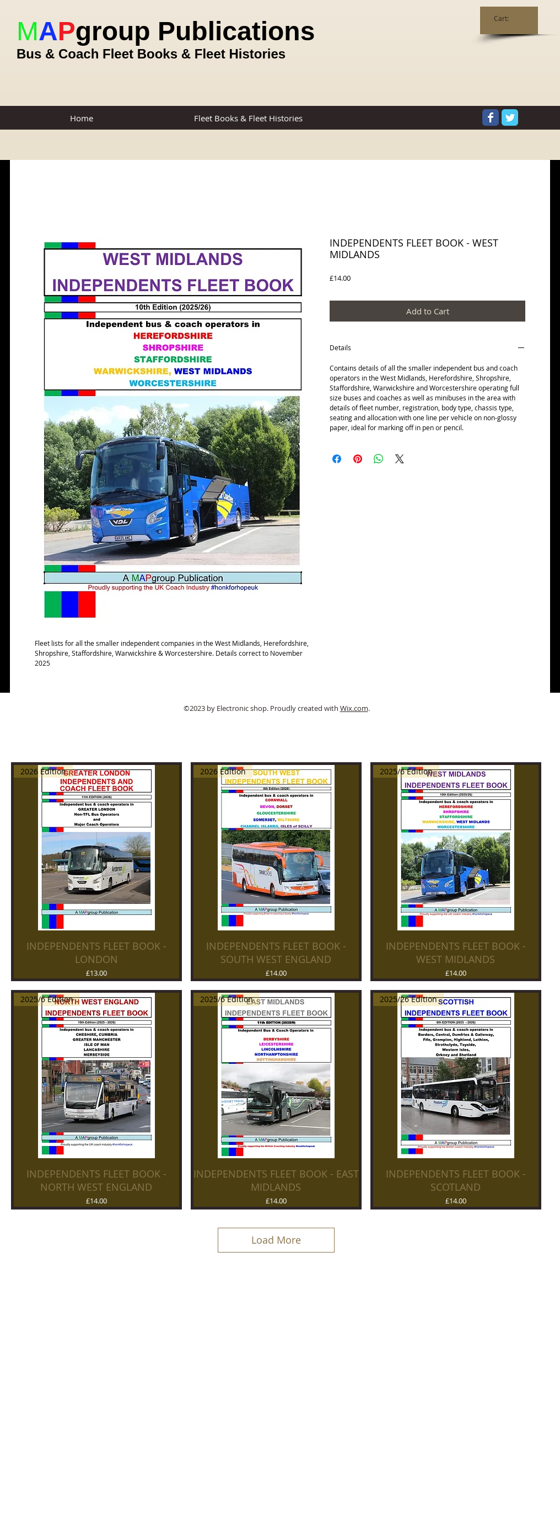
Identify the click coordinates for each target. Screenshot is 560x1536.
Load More (276, 1239)
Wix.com (354, 708)
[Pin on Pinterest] (357, 458)
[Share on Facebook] (336, 458)
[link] (507, 19)
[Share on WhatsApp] (378, 458)
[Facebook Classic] (490, 117)
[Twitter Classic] (510, 117)
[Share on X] (399, 458)
